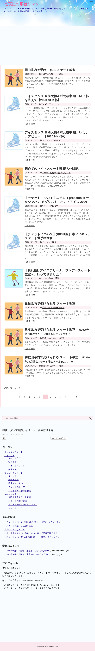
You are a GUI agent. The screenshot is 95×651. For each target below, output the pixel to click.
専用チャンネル (15, 483)
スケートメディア (16, 466)
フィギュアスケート (50, 104)
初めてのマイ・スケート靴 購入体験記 (52, 168)
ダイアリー (9, 456)
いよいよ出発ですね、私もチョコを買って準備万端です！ (30, 533)
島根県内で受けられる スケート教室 (50, 303)
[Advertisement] (47, 45)
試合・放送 (13, 479)
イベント (12, 476)
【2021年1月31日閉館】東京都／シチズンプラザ (26, 551)
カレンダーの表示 (58, 438)
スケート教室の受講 (50, 278)
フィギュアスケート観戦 (19, 491)
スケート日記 (14, 458)
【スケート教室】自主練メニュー (19, 526)
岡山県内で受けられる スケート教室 (50, 70)
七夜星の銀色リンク (21, 4)
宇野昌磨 (12, 462)
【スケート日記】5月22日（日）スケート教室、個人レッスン (32, 522)
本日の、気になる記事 (14, 529)
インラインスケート (13, 452)
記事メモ (12, 469)
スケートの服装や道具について (56, 173)
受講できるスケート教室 (52, 74)
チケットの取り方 (50, 206)
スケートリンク (15, 508)
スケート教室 (10, 494)
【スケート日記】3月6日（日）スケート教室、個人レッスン (32, 537)
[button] (4, 438)
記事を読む (30, 87)
